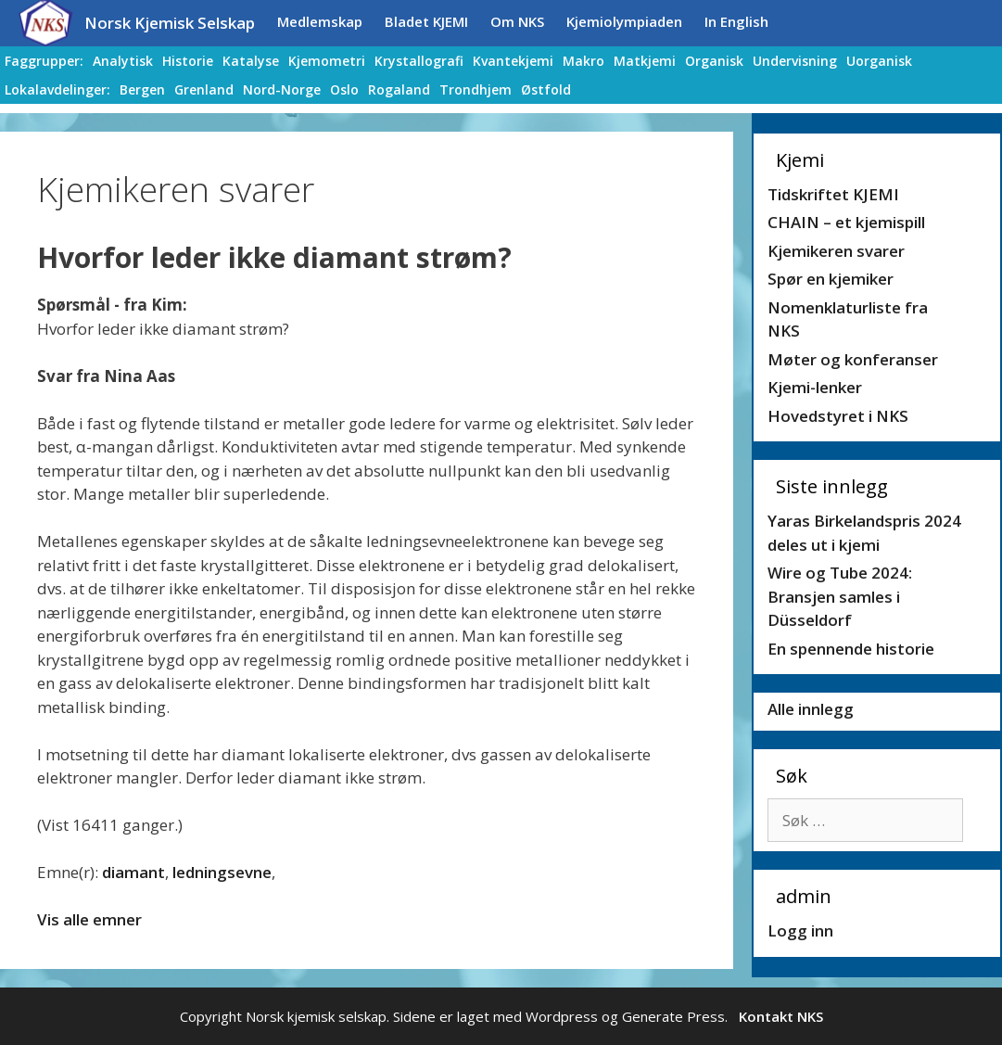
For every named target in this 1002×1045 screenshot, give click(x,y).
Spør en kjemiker (830, 278)
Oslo (344, 89)
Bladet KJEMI (426, 21)
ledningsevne (222, 872)
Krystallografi (418, 61)
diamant (133, 872)
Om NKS (517, 21)
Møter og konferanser (852, 359)
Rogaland (399, 89)
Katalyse (250, 61)
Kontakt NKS (781, 1016)
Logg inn (800, 930)
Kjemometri (326, 61)
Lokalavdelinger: (57, 89)
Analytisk (123, 61)
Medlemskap (319, 21)
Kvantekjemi (513, 61)
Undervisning (795, 61)
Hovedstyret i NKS (837, 416)
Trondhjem (475, 89)
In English (736, 21)
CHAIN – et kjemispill (846, 222)
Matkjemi (645, 61)
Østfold (546, 89)
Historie (187, 61)
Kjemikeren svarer (836, 250)
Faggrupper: (44, 61)
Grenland (204, 89)
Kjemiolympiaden (624, 21)
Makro (583, 61)
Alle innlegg (810, 709)
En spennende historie (850, 648)
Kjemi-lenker (814, 387)
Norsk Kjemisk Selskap (169, 22)
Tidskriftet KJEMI (833, 194)
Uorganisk (879, 61)
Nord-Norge (282, 89)
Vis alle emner (89, 919)
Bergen (142, 89)
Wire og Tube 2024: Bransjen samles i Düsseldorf (839, 596)
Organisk (714, 61)
